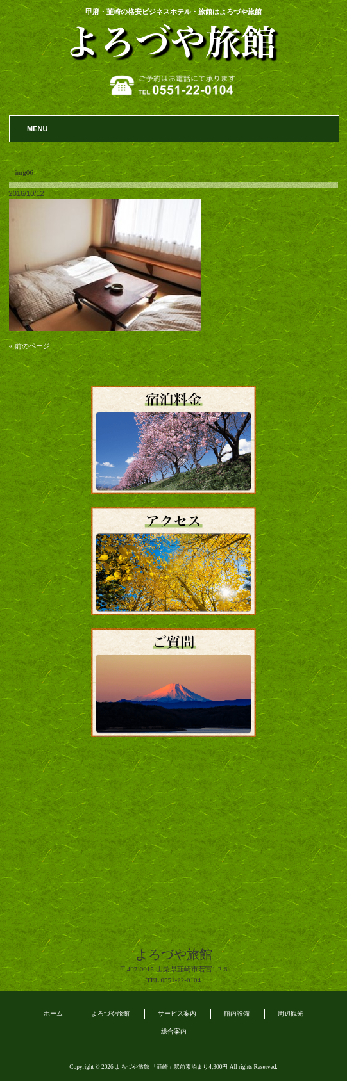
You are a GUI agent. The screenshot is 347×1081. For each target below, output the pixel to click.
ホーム (53, 1013)
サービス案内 (177, 1013)
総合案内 (174, 1031)
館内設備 (237, 1013)
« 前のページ (29, 346)
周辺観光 (290, 1013)
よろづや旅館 (110, 1013)
